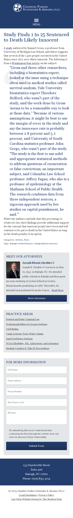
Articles (19, 240)
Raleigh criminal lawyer (21, 243)
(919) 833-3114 (41, 478)
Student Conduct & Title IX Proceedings (27, 348)
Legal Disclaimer (28, 495)
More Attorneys (36, 298)
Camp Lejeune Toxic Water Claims (24, 333)
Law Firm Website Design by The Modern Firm (36, 499)
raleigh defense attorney (46, 243)
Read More (57, 290)
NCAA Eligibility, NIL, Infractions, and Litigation (32, 343)
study (9, 48)
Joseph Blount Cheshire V (38, 262)
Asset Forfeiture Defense (19, 338)
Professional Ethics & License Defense (26, 324)
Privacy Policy (46, 495)
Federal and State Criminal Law (23, 319)
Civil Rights (12, 329)
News (26, 240)
